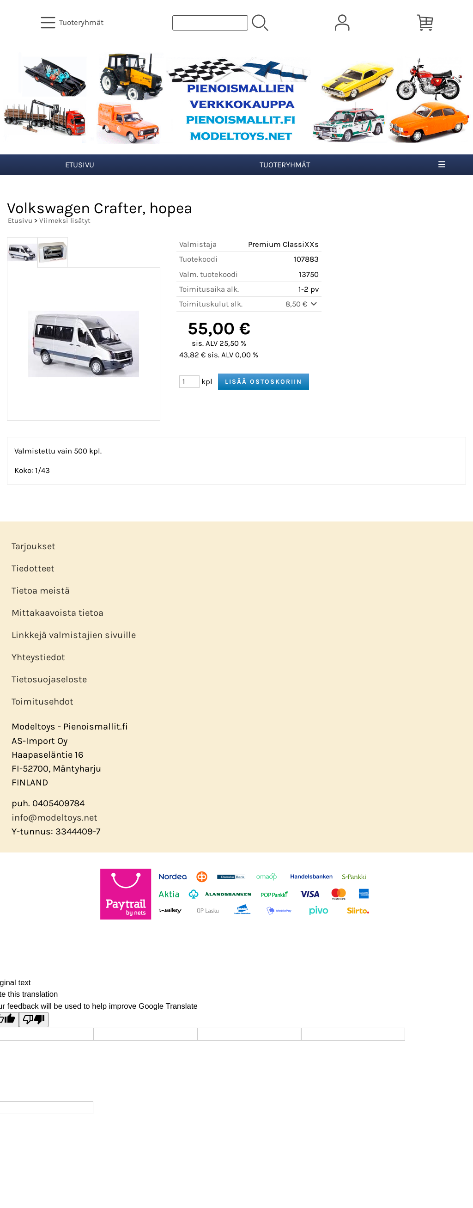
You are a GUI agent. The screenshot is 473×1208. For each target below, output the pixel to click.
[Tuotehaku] (210, 23)
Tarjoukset (33, 546)
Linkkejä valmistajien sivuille (74, 635)
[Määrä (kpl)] (189, 381)
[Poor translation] (34, 1019)
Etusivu (79, 164)
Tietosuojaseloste (49, 679)
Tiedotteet (33, 568)
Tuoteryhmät (285, 164)
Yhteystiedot (38, 657)
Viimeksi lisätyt (65, 220)
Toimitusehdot (42, 701)
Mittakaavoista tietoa (57, 612)
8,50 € (302, 304)
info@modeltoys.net (54, 817)
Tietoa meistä (41, 590)
